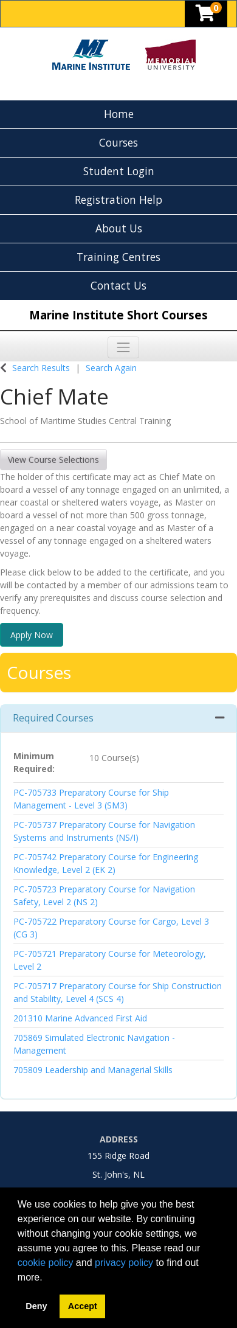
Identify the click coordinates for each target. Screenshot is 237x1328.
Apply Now (31, 635)
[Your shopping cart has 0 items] (206, 16)
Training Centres (118, 256)
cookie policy (46, 1262)
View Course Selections (53, 459)
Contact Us (118, 285)
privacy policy (124, 1262)
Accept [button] (82, 1306)
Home (119, 113)
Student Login (118, 171)
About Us (118, 228)
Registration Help (118, 199)
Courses (118, 142)
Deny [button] (36, 1306)
